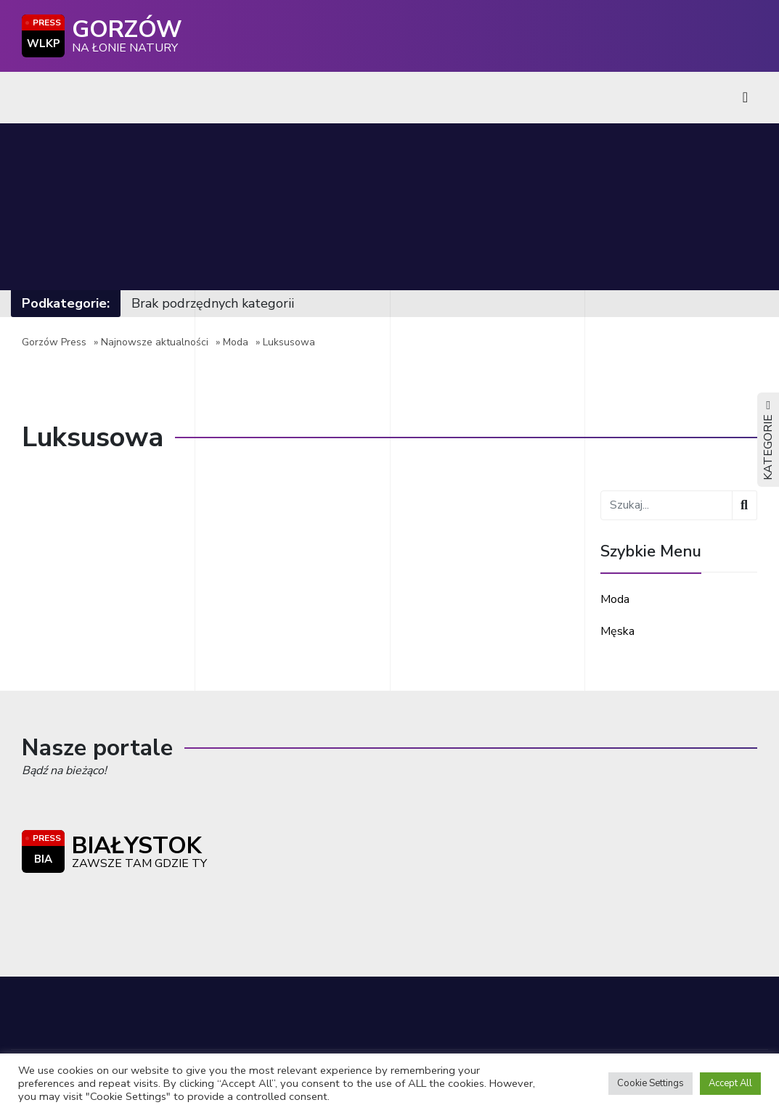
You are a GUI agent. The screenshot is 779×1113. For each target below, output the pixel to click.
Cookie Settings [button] (650, 1083)
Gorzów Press (54, 342)
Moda (235, 342)
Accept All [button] (730, 1083)
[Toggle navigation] (745, 97)
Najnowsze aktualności (154, 342)
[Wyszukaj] (744, 505)
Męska (617, 631)
